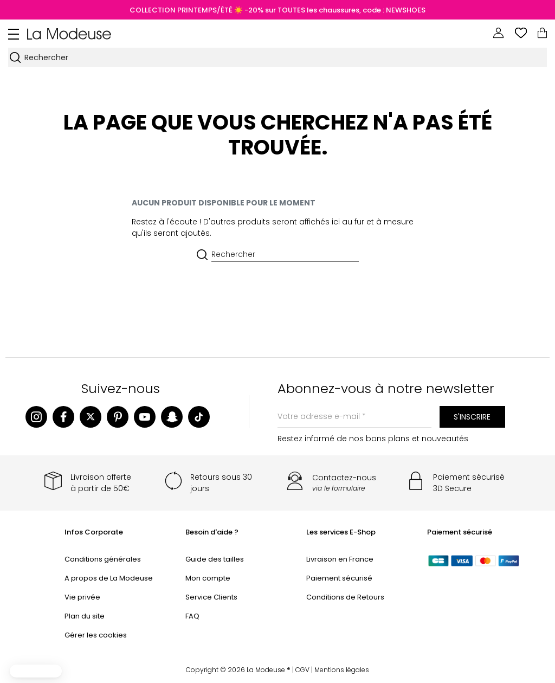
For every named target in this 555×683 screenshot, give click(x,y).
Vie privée (82, 597)
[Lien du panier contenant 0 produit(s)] (542, 33)
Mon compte (207, 578)
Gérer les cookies (95, 635)
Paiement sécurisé (339, 578)
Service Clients (211, 597)
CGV (302, 669)
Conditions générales (102, 559)
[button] (36, 671)
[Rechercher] (284, 57)
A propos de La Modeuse (108, 578)
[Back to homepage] (69, 33)
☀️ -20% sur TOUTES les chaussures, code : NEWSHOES (329, 10)
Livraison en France (339, 559)
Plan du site (84, 616)
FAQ (192, 616)
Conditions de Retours (345, 597)
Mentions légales (341, 669)
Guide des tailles (214, 559)
